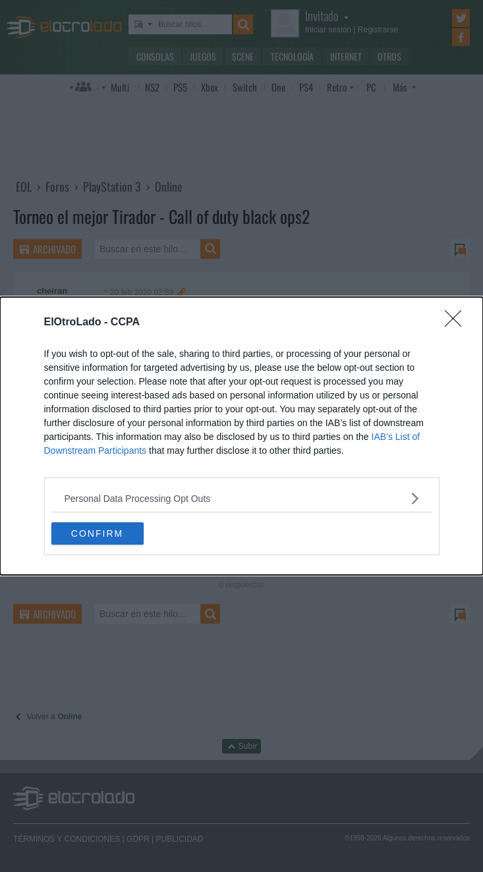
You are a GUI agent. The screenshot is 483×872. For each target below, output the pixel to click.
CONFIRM (97, 533)
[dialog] (241, 436)
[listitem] (242, 498)
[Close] (457, 322)
